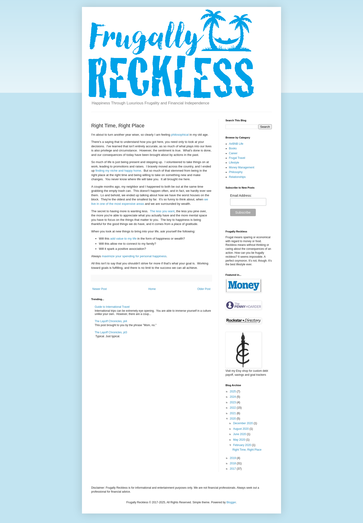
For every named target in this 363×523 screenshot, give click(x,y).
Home (152, 289)
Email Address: (241, 195)
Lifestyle (234, 162)
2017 (233, 468)
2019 (233, 458)
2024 (233, 396)
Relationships (237, 177)
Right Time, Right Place (246, 449)
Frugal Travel (237, 158)
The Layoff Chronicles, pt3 (111, 332)
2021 (233, 413)
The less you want (162, 211)
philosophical (180, 134)
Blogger (231, 502)
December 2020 (243, 423)
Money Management (241, 167)
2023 (233, 402)
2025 (233, 391)
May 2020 (239, 439)
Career (233, 153)
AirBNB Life (236, 143)
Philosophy (236, 172)
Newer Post (99, 289)
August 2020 (241, 428)
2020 (233, 418)
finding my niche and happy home (118, 170)
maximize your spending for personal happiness (134, 256)
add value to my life (123, 238)
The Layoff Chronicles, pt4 (111, 321)
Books (233, 148)
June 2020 (240, 434)
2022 (233, 407)
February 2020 (242, 445)
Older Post (203, 289)
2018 (233, 463)
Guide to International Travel (112, 306)
